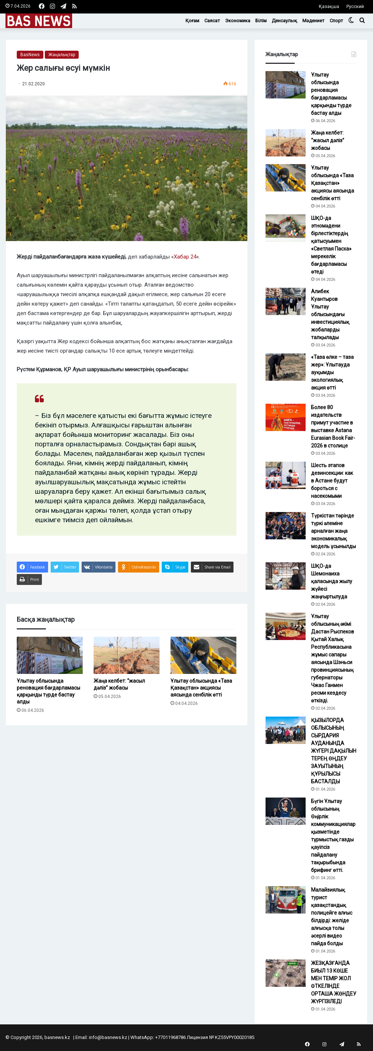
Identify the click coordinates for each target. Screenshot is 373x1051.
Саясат (212, 20)
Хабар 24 (185, 256)
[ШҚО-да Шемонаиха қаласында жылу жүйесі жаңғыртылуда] (286, 576)
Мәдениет (313, 20)
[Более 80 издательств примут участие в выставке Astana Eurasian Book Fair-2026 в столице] (286, 417)
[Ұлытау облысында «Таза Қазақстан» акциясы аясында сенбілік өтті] (203, 655)
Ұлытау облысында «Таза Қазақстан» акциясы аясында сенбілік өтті (201, 688)
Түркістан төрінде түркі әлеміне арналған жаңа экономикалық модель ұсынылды (333, 531)
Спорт (336, 20)
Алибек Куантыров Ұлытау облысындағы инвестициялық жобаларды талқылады (330, 314)
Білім (261, 20)
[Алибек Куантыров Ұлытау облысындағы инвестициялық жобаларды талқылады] (286, 301)
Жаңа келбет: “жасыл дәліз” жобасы (327, 140)
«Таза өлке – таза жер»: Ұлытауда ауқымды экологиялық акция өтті (332, 372)
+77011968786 (170, 1037)
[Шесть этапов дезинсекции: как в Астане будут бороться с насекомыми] (286, 475)
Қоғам (192, 20)
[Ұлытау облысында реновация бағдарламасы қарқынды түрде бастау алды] (50, 655)
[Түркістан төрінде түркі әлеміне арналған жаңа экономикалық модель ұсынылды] (286, 525)
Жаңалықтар (61, 54)
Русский (355, 6)
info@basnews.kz (108, 1037)
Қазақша (329, 6)
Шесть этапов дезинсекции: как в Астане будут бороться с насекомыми (332, 480)
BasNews (30, 54)
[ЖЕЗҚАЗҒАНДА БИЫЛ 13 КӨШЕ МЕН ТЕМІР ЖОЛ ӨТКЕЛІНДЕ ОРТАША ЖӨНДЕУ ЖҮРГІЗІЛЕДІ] (286, 973)
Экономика (237, 20)
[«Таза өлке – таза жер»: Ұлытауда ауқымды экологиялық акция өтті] (286, 367)
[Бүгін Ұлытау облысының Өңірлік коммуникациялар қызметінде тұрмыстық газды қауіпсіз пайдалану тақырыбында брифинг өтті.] (286, 811)
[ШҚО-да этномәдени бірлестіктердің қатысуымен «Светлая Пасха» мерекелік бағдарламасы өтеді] (286, 228)
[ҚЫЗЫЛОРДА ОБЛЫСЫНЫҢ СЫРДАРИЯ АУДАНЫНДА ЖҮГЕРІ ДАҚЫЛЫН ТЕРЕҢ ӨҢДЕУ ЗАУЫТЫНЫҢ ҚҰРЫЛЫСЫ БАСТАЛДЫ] (286, 730)
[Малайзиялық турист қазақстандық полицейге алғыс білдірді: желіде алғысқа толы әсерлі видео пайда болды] (286, 900)
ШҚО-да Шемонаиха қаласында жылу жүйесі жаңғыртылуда (331, 581)
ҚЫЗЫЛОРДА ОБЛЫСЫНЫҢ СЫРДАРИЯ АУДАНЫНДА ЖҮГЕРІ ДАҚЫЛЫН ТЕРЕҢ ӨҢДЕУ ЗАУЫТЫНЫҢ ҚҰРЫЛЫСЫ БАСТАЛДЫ (333, 750)
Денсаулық (284, 20)
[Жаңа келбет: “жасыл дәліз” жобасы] (127, 655)
